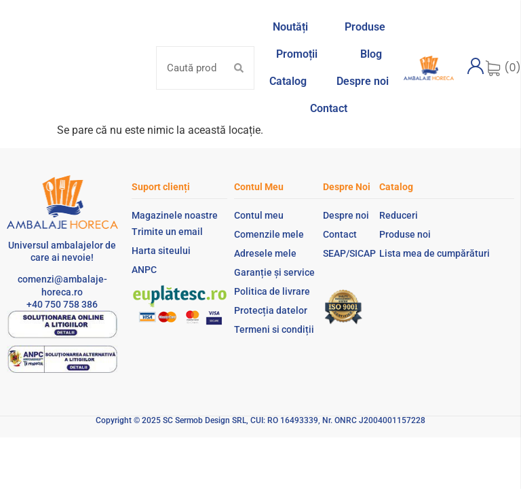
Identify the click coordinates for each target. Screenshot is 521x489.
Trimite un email (167, 231)
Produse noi (405, 234)
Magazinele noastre (175, 215)
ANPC (144, 269)
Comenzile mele (269, 234)
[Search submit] (239, 67)
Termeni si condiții (274, 329)
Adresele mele (265, 253)
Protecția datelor (270, 310)
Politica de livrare (272, 291)
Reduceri (398, 215)
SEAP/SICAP (349, 253)
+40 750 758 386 (62, 304)
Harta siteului (161, 250)
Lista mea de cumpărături (434, 253)
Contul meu (259, 215)
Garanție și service (274, 272)
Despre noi (346, 215)
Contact (340, 234)
